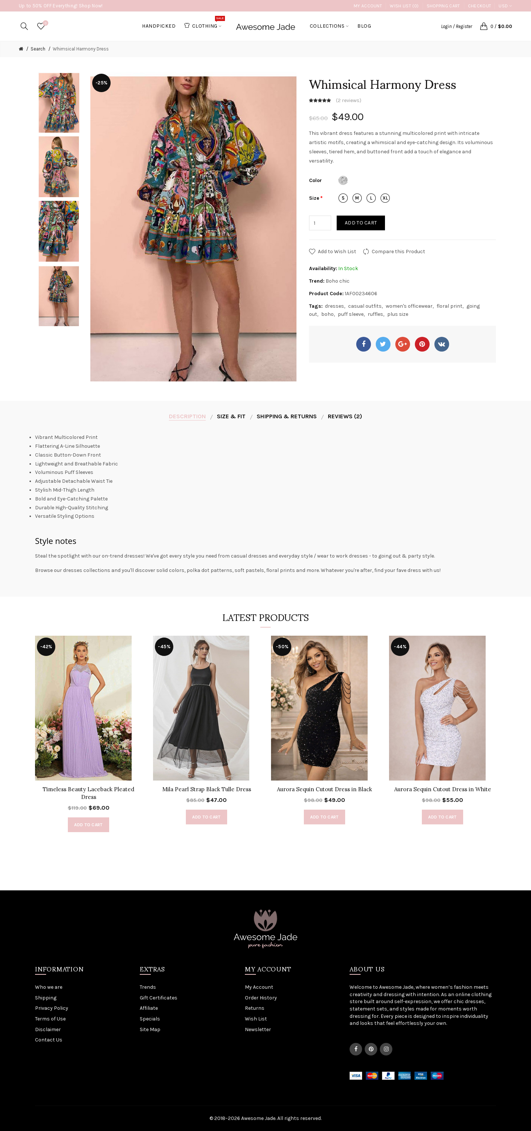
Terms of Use (50, 1019)
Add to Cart (361, 223)
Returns (254, 1008)
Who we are (48, 987)
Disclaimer (48, 1029)
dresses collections (86, 570)
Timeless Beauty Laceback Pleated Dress (88, 793)
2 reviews (349, 100)
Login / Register (456, 26)
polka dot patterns (209, 570)
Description (187, 416)
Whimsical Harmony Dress (81, 49)
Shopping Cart (443, 5)
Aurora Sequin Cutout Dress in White (442, 789)
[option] (59, 102)
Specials (150, 1019)
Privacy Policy (51, 1008)
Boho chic (338, 281)
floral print (449, 306)
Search (38, 49)
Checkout (479, 5)
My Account (368, 5)
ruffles (375, 314)
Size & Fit (231, 416)
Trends (148, 987)
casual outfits (365, 306)
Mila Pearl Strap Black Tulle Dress (206, 789)
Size (314, 198)
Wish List (256, 1019)
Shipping (45, 998)
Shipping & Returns (287, 416)
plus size (397, 314)
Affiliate (149, 1008)
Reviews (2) (345, 416)
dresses (334, 306)
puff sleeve (351, 314)
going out (389, 556)
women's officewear (409, 306)
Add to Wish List (337, 251)
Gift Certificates (158, 998)
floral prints (280, 570)
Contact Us (48, 1040)
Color (315, 180)
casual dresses (249, 556)
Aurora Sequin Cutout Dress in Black (324, 789)
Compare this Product (398, 251)
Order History (261, 998)
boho (327, 314)
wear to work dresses (342, 556)
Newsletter (258, 1029)
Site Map (150, 1029)
